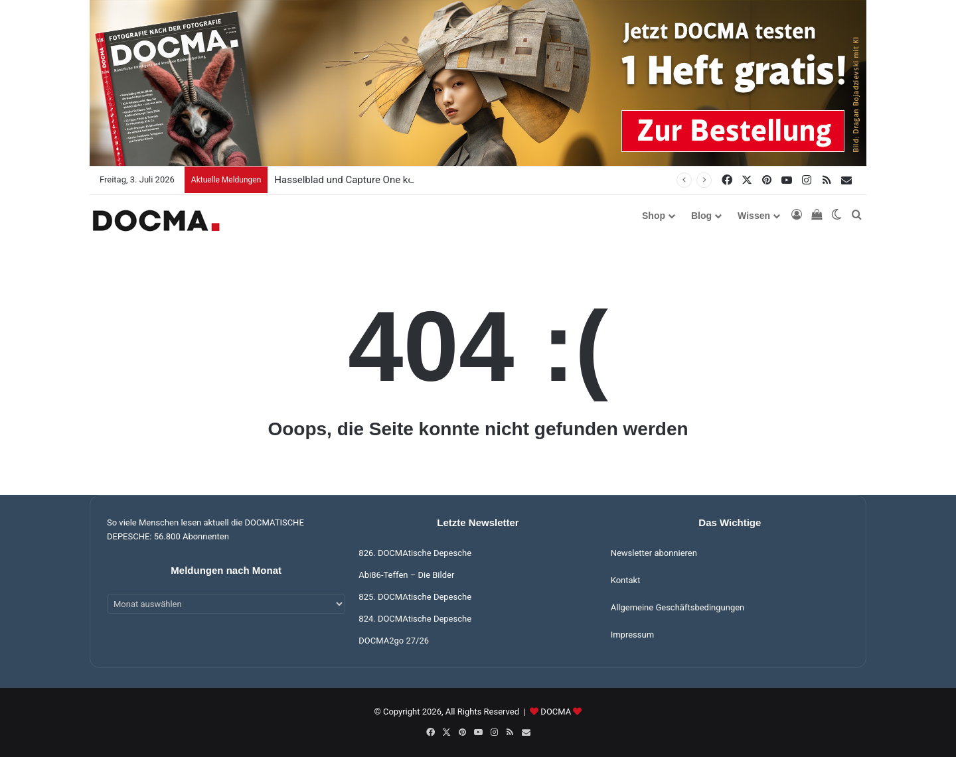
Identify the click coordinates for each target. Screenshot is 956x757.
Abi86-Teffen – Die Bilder (406, 575)
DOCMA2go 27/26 (393, 641)
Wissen (754, 215)
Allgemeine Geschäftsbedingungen (678, 607)
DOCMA (555, 712)
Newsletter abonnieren (654, 553)
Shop (653, 215)
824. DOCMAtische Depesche (414, 619)
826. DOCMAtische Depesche (414, 553)
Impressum (632, 635)
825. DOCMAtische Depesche (414, 597)
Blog (701, 215)
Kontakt (626, 580)
